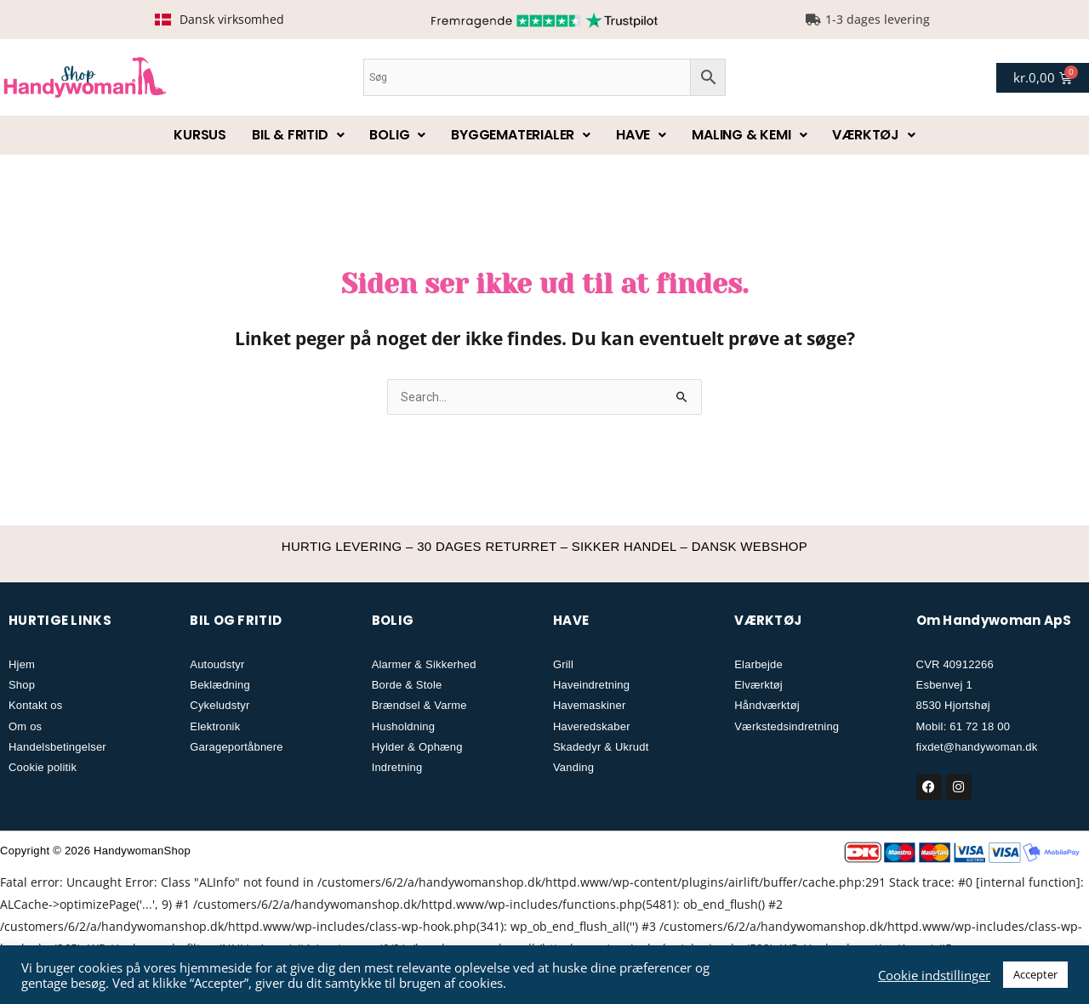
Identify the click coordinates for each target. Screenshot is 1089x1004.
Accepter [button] (1035, 974)
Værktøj (873, 135)
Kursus (200, 135)
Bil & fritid (298, 135)
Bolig (397, 135)
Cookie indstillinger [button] (934, 975)
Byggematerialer (520, 135)
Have (641, 135)
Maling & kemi (749, 135)
